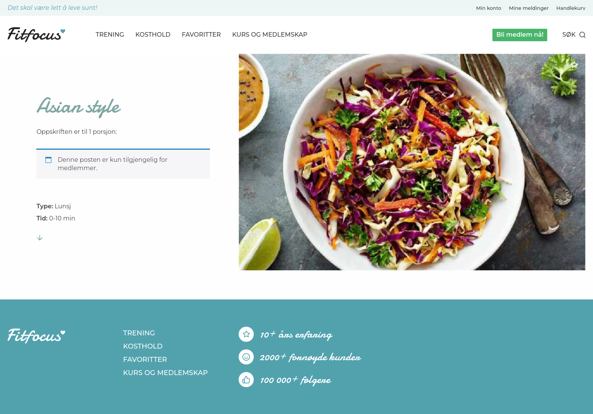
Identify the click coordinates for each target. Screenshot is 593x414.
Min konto (488, 8)
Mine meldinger (529, 8)
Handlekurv (570, 8)
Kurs (269, 34)
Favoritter (201, 34)
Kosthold (153, 34)
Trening (110, 34)
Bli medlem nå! (519, 34)
